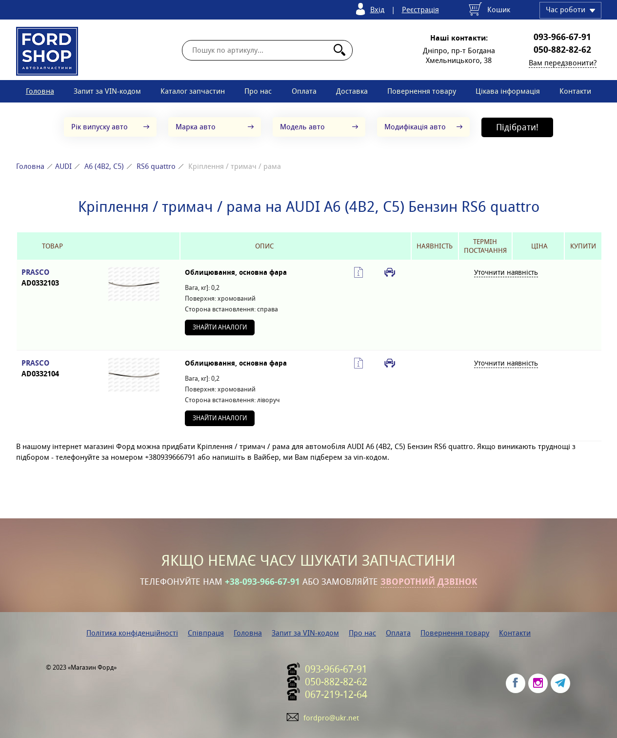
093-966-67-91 (562, 37)
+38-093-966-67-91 (262, 582)
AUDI (63, 166)
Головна (40, 91)
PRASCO (52, 277)
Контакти (575, 91)
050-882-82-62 (562, 50)
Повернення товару (421, 91)
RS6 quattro (156, 166)
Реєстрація (420, 9)
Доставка (352, 91)
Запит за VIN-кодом (107, 91)
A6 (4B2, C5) (104, 166)
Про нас (258, 91)
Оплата (304, 91)
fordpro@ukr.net (331, 717)
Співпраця (206, 632)
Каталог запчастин (192, 91)
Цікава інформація (508, 91)
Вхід (377, 9)
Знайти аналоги (220, 327)
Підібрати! (517, 127)
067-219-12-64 (336, 694)
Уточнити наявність (506, 272)
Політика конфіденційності (132, 632)
